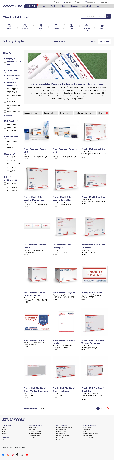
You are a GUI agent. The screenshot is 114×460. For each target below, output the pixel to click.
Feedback (4, 433)
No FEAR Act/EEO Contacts (90, 433)
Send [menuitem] (43, 6)
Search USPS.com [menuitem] (104, 6)
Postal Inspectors (61, 429)
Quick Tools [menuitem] (31, 6)
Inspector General (61, 431)
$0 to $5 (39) (12, 180)
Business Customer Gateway (64, 427)
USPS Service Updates (35, 431)
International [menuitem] (86, 6)
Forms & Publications (35, 433)
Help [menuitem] (97, 6)
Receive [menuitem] (53, 6)
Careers (4, 439)
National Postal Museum (62, 435)
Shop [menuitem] (64, 6)
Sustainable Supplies (83, 113)
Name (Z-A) (104, 41)
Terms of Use (86, 429)
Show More (8, 115)
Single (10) (11, 157)
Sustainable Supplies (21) (12, 83)
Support (79, 2)
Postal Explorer (60, 433)
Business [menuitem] (74, 6)
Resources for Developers (63, 437)
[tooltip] (14, 58)
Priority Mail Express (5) (11, 146)
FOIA (84, 431)
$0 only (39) (11, 183)
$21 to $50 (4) (12, 191)
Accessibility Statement (89, 437)
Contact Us (5, 427)
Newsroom (32, 429)
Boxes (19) (11, 101)
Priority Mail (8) (12, 141)
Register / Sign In (104, 2)
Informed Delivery (91, 2)
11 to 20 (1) (11, 171)
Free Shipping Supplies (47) (12, 90)
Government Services (35, 435)
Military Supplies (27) (13, 106)
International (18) (13, 111)
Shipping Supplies (30, 113)
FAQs (3, 431)
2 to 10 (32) (11, 160)
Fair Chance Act (87, 435)
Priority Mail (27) (13, 124)
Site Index (4, 429)
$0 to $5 (101, 113)
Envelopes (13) (13, 79)
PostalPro (59, 439)
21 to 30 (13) (11, 167)
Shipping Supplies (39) (14, 63)
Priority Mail (49, 113)
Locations (68, 2)
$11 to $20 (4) (12, 187)
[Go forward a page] (108, 408)
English (56, 2)
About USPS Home (34, 427)
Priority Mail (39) (13, 75)
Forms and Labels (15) (14, 96)
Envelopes (64, 113)
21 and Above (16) (14, 164)
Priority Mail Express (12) (11, 129)
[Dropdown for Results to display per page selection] (42, 408)
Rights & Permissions (35, 437)
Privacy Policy (87, 427)
